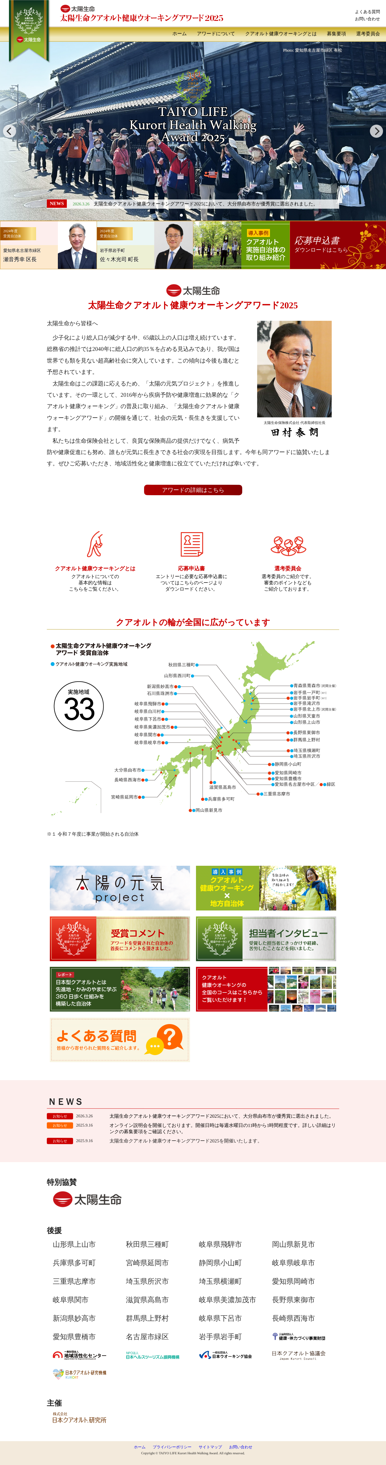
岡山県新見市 (293, 1244)
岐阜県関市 (71, 1299)
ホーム (179, 33)
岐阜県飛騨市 (220, 1244)
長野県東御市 (293, 1300)
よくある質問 (367, 11)
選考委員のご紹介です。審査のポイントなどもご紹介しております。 (288, 575)
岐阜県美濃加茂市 (227, 1300)
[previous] (9, 131)
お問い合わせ (367, 18)
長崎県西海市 (293, 1318)
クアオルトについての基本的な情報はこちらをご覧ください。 (95, 575)
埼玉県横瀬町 (220, 1281)
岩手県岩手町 (220, 1337)
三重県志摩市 (74, 1281)
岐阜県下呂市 (220, 1318)
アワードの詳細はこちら (193, 490)
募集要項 (336, 33)
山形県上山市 (74, 1244)
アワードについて (216, 33)
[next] (376, 131)
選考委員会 (368, 33)
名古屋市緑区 (147, 1336)
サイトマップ (210, 1447)
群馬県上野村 (147, 1318)
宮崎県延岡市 (147, 1262)
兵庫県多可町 (74, 1262)
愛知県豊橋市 (74, 1336)
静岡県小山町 (220, 1263)
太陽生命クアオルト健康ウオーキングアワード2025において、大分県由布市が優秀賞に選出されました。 (206, 204)
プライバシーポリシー (172, 1447)
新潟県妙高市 (74, 1318)
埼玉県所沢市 (147, 1281)
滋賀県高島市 (147, 1299)
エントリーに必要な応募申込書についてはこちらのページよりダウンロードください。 (191, 575)
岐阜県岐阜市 (293, 1263)
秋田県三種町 (147, 1244)
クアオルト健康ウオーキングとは (281, 33)
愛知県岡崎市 (293, 1281)
